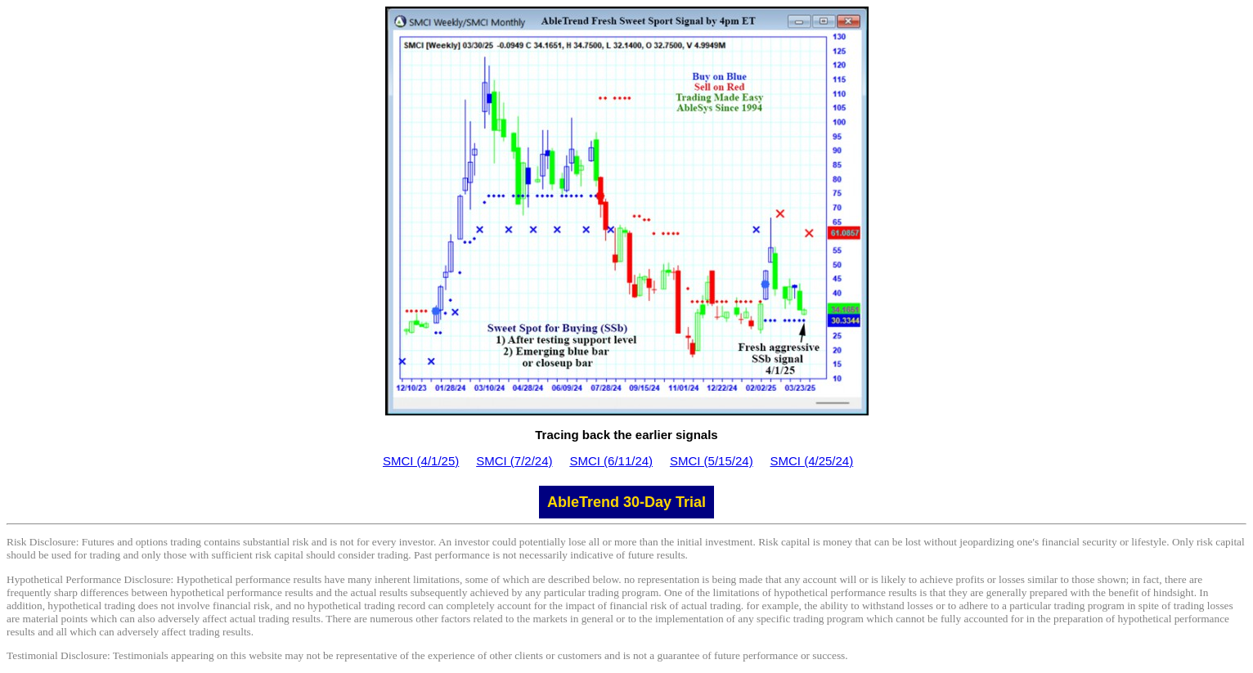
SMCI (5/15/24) (711, 461)
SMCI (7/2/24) (514, 461)
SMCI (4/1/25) (421, 461)
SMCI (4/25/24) (812, 461)
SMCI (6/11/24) (611, 461)
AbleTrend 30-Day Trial (626, 502)
